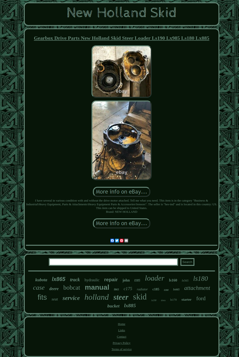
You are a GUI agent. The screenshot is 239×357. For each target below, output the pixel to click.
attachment (197, 288)
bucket (113, 305)
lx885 (130, 305)
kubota (41, 280)
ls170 (173, 299)
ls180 (200, 278)
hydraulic (91, 280)
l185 (137, 280)
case (39, 287)
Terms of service (122, 349)
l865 (116, 289)
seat (55, 299)
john (126, 280)
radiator (142, 289)
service (71, 298)
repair (111, 279)
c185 (155, 289)
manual (97, 287)
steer (120, 297)
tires (163, 300)
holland (96, 297)
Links (121, 330)
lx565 (185, 280)
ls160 (173, 280)
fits (42, 297)
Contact (121, 336)
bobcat (71, 287)
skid (140, 296)
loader (155, 278)
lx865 (58, 279)
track (75, 279)
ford (201, 298)
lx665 (176, 289)
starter (186, 299)
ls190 (153, 300)
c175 (128, 288)
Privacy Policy (121, 343)
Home (121, 324)
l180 (166, 289)
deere (54, 288)
